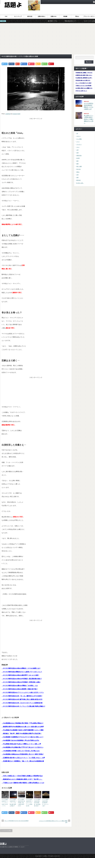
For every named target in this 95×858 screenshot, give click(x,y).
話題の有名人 (41, 16)
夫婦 (77, 152)
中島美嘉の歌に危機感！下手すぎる (84, 72)
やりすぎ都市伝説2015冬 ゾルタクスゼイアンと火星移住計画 (29, 802)
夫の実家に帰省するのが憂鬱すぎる (84, 88)
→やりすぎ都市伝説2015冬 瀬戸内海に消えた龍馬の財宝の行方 (22, 699)
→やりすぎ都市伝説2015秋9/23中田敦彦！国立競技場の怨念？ (22, 678)
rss (94, 2)
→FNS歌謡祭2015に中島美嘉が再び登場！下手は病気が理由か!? (22, 723)
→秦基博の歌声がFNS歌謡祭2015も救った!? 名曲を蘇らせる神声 (23, 726)
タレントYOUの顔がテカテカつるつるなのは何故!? (16, 820)
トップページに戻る (6, 830)
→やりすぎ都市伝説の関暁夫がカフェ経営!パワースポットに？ (22, 672)
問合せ (77, 16)
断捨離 (65, 16)
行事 (77, 174)
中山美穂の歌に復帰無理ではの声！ (84, 77)
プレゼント (79, 144)
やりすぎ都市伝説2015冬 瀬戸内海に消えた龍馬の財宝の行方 (21, 802)
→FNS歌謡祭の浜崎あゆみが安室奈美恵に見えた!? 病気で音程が (22, 754)
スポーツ (78, 136)
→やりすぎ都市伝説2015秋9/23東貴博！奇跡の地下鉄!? (20, 689)
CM (77, 133)
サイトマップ (18, 16)
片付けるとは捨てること (81, 90)
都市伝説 (29, 16)
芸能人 (78, 172)
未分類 (78, 158)
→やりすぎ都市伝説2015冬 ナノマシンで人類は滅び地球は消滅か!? (23, 706)
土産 (77, 149)
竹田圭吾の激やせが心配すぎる (83, 80)
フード (78, 141)
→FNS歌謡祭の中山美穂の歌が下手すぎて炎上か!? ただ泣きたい (22, 747)
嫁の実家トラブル (57, 21)
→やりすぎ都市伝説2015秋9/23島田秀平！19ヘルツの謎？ (20, 675)
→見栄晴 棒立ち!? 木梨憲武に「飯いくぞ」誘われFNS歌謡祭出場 (23, 761)
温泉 (77, 160)
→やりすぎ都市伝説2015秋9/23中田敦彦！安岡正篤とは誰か (21, 682)
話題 (77, 177)
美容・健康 (79, 166)
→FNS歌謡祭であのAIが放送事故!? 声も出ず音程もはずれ (20, 740)
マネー (78, 147)
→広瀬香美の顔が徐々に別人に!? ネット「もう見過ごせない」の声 (23, 757)
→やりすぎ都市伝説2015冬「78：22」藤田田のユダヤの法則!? (22, 696)
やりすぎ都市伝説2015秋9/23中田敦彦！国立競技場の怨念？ (37, 802)
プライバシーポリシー (89, 17)
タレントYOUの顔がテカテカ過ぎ (83, 83)
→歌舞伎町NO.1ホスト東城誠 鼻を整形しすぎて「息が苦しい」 (22, 779)
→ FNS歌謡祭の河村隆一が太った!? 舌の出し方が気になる (21, 751)
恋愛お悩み (79, 155)
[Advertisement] (47, 38)
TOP (6, 16)
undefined (8, 114)
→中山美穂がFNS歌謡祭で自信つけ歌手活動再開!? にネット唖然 (22, 730)
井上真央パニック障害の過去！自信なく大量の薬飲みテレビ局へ (88, 119)
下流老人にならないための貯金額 (83, 85)
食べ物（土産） (80, 183)
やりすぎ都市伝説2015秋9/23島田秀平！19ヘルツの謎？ (45, 802)
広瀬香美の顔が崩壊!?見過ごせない (84, 75)
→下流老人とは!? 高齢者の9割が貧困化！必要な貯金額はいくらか (23, 782)
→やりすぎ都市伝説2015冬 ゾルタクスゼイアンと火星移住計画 (22, 703)
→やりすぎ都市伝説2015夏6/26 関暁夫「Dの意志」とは (20, 685)
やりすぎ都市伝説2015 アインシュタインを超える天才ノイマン (5, 802)
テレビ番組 (79, 139)
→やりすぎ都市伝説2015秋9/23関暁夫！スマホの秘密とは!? (21, 668)
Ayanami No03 (16, 114)
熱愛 (77, 163)
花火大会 (78, 169)
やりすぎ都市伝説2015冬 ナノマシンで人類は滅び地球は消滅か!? (13, 802)
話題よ (3, 843)
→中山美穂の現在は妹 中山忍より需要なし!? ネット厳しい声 (21, 744)
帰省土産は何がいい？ (75, 21)
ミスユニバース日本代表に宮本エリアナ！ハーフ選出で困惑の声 (53, 821)
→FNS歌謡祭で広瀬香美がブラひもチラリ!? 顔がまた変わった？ (22, 737)
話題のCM (53, 16)
